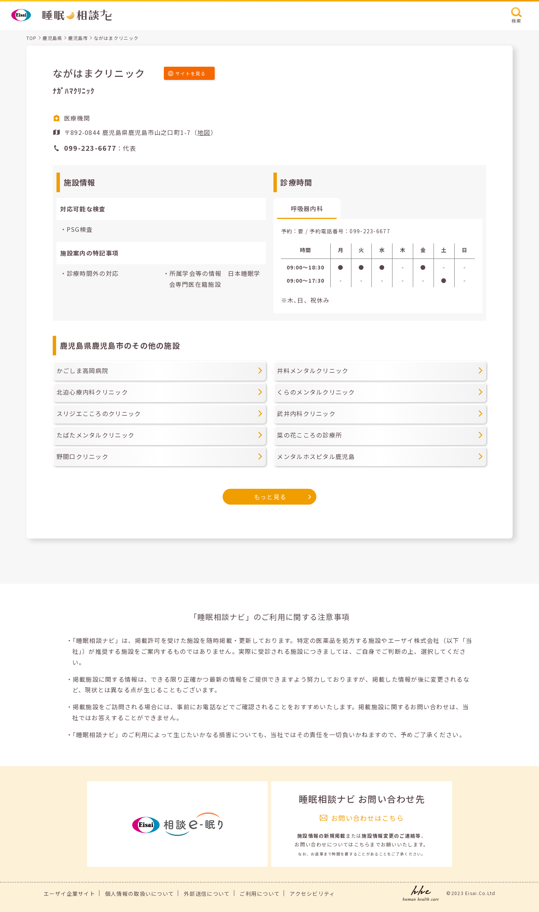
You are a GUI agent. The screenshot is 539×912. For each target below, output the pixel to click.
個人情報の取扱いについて (139, 893)
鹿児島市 (78, 38)
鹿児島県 (53, 38)
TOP (31, 38)
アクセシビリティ (312, 893)
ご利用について (260, 893)
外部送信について (207, 893)
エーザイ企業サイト (70, 893)
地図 (204, 132)
